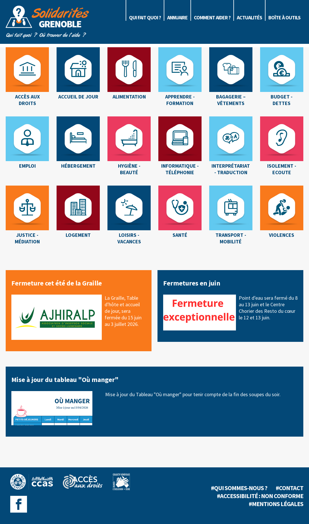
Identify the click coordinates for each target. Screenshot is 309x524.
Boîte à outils (284, 17)
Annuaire (177, 17)
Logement (78, 235)
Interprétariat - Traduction (230, 169)
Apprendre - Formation (180, 99)
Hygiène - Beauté (129, 169)
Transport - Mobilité (230, 238)
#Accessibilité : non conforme (260, 496)
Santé (180, 235)
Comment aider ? (212, 17)
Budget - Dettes (282, 99)
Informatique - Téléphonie (180, 169)
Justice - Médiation (27, 238)
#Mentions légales (276, 504)
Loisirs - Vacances (129, 238)
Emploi (27, 166)
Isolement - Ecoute (281, 169)
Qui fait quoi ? (145, 17)
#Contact (289, 488)
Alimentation (129, 96)
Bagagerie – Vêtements (231, 99)
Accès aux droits (27, 99)
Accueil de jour (78, 96)
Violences (281, 235)
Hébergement (78, 166)
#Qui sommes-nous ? (239, 488)
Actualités (249, 17)
